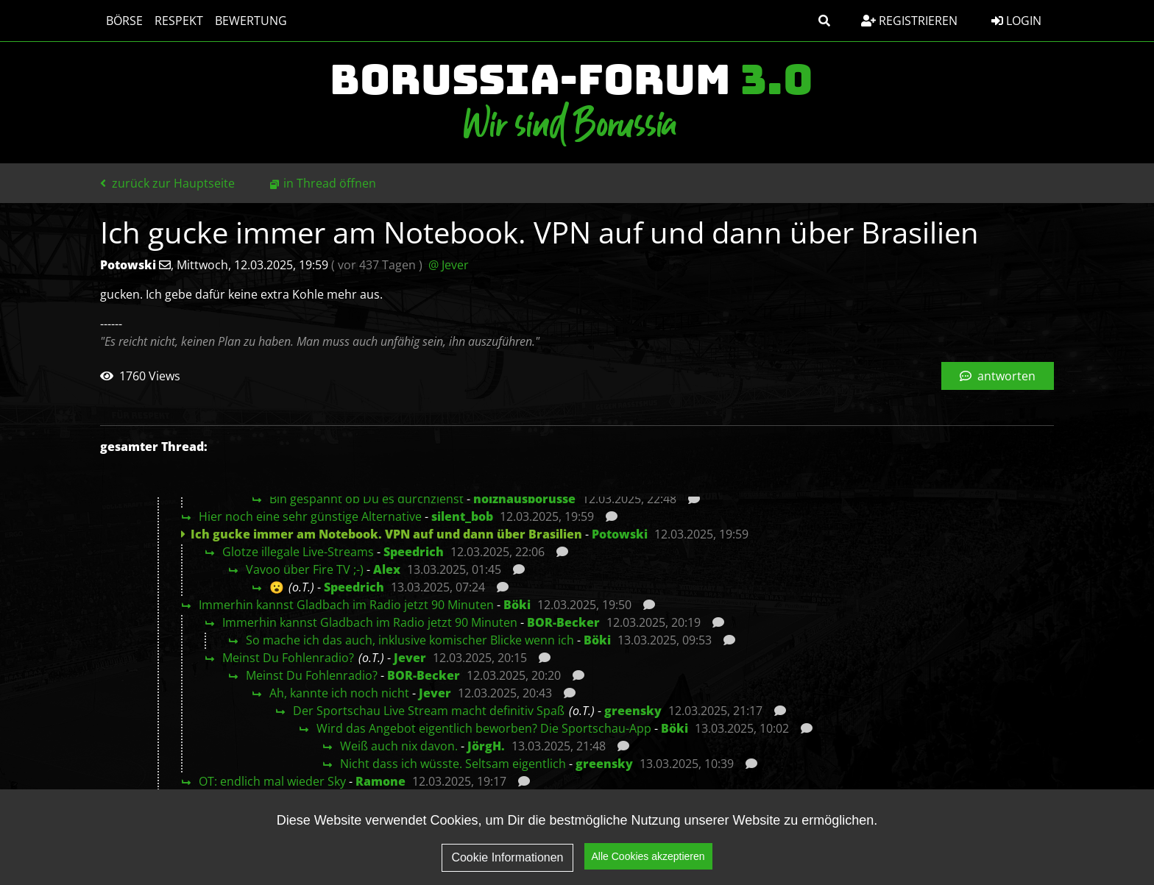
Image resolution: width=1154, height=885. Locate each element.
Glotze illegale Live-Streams (298, 552)
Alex (386, 569)
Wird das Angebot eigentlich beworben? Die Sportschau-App (484, 728)
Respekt (179, 21)
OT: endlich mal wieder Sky (272, 781)
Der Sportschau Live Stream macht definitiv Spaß (428, 711)
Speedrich (413, 552)
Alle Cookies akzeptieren (648, 864)
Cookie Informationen (507, 865)
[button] (824, 21)
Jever (410, 658)
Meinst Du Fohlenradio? (288, 658)
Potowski (620, 534)
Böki (517, 605)
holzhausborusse (524, 499)
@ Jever (448, 265)
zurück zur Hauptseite (167, 183)
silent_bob (462, 516)
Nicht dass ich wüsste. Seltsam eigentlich (453, 764)
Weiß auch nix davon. (399, 746)
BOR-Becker (563, 622)
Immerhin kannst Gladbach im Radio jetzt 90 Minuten (346, 605)
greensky (633, 711)
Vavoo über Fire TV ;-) (305, 569)
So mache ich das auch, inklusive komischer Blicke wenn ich (410, 640)
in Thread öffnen (329, 183)
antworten (998, 376)
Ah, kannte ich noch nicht (339, 693)
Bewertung (251, 21)
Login (1016, 21)
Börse (124, 21)
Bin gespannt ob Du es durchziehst (366, 499)
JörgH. (486, 746)
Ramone (380, 781)
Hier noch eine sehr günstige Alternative (310, 516)
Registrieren (909, 21)
